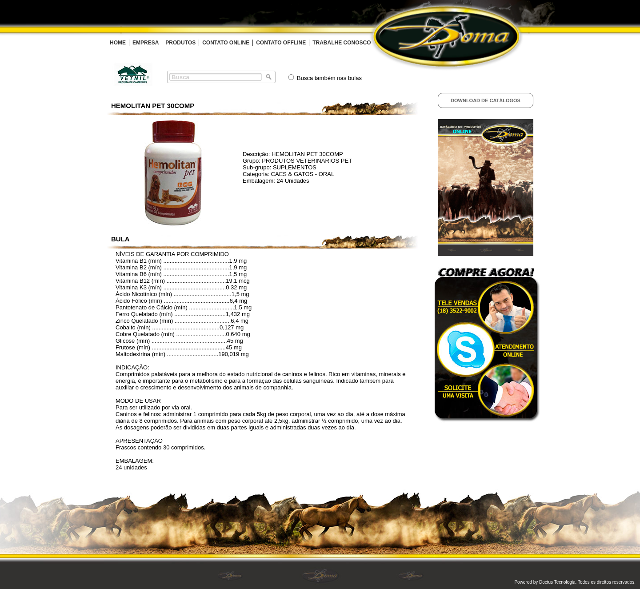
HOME (118, 43)
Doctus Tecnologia (557, 582)
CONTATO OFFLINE (281, 43)
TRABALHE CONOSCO (341, 43)
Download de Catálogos (485, 100)
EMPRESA (145, 43)
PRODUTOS (180, 43)
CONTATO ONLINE (225, 43)
